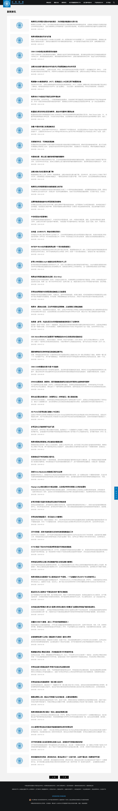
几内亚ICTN (103, 789)
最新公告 (56, 2)
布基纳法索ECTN (24, 789)
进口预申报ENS (88, 2)
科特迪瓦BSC (78, 789)
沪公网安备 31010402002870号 (39, 799)
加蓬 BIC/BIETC (69, 789)
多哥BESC (32, 789)
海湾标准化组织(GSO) (49, 785)
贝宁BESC (38, 789)
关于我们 (108, 2)
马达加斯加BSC (87, 789)
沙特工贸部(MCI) (61, 785)
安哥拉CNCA (53, 789)
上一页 (53, 777)
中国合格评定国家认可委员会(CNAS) (34, 785)
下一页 (64, 777)
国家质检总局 (90, 785)
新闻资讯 (64, 2)
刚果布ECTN (15, 789)
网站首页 (48, 2)
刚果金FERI (60, 789)
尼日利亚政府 (70, 785)
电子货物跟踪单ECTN (75, 2)
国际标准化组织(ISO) (80, 785)
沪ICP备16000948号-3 (53, 799)
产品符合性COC (99, 2)
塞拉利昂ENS (95, 789)
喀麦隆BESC (45, 789)
